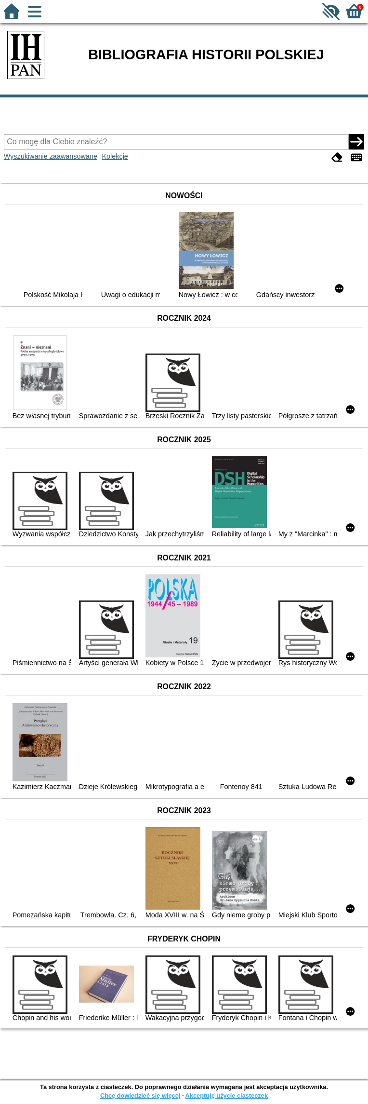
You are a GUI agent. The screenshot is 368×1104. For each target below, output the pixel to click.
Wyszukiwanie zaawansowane (50, 156)
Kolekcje (115, 156)
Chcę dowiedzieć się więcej (140, 1095)
